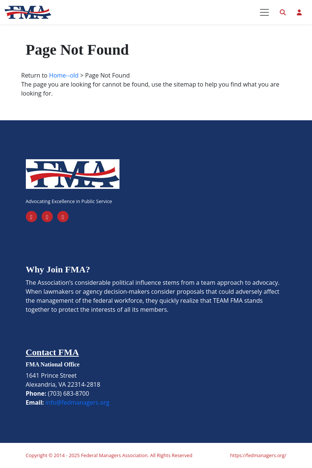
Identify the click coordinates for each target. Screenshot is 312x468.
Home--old (64, 75)
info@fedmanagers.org (77, 402)
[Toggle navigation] (264, 12)
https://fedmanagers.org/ (258, 455)
